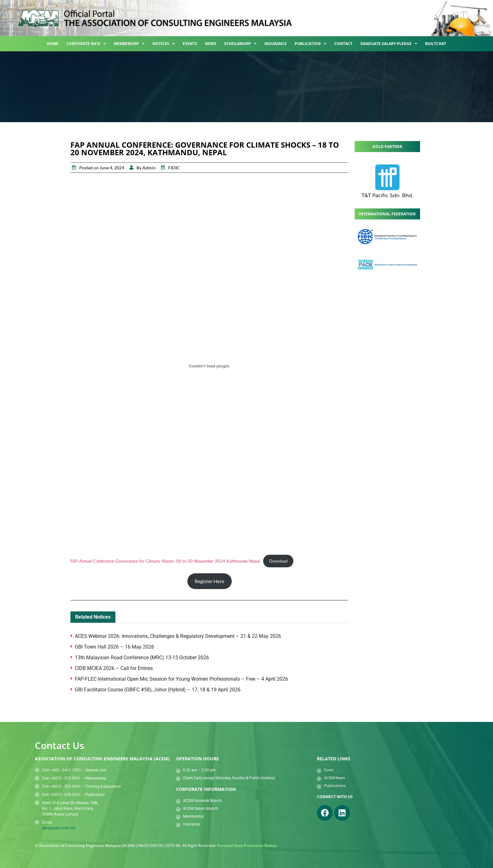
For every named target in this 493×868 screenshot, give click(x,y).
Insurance (275, 43)
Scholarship (240, 44)
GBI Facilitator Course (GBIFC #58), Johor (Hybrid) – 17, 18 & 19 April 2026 (158, 690)
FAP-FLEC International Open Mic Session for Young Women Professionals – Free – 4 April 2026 (182, 679)
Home (52, 43)
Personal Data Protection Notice (247, 845)
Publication (310, 44)
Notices (163, 44)
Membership (129, 44)
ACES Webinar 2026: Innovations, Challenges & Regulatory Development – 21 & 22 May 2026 (178, 636)
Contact (343, 43)
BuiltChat (435, 43)
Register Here (209, 581)
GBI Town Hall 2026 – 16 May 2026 (114, 647)
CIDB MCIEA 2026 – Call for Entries (114, 668)
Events (190, 43)
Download (278, 561)
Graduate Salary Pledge (388, 44)
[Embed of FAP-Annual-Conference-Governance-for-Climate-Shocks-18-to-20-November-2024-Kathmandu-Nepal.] (209, 366)
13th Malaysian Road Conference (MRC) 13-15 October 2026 (142, 658)
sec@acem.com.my (58, 828)
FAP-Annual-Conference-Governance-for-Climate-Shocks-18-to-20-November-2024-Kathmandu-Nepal (165, 561)
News (210, 43)
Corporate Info (86, 44)
